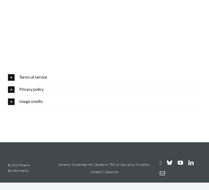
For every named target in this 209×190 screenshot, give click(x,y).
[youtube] (180, 162)
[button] (104, 77)
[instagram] (161, 162)
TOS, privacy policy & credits (129, 165)
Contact (96, 172)
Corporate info (82, 165)
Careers (64, 165)
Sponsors (101, 165)
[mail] (162, 173)
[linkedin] (191, 162)
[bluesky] (169, 162)
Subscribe (111, 172)
